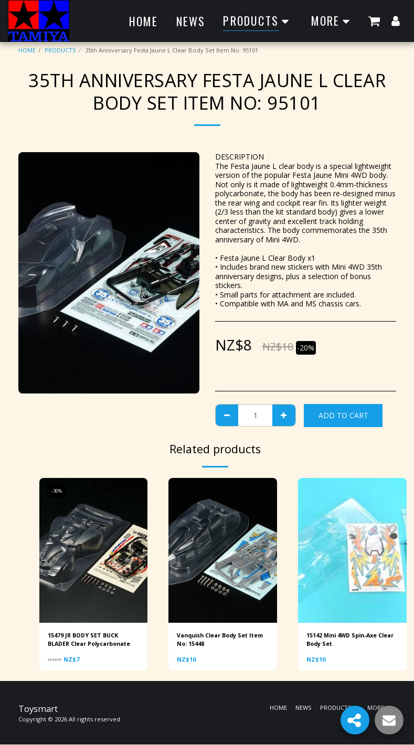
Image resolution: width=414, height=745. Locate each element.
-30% (57, 490)
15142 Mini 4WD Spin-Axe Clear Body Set (343, 639)
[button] (374, 20)
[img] (93, 550)
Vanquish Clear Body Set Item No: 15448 (215, 639)
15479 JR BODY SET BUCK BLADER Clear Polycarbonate (92, 639)
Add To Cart (343, 415)
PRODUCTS (60, 50)
